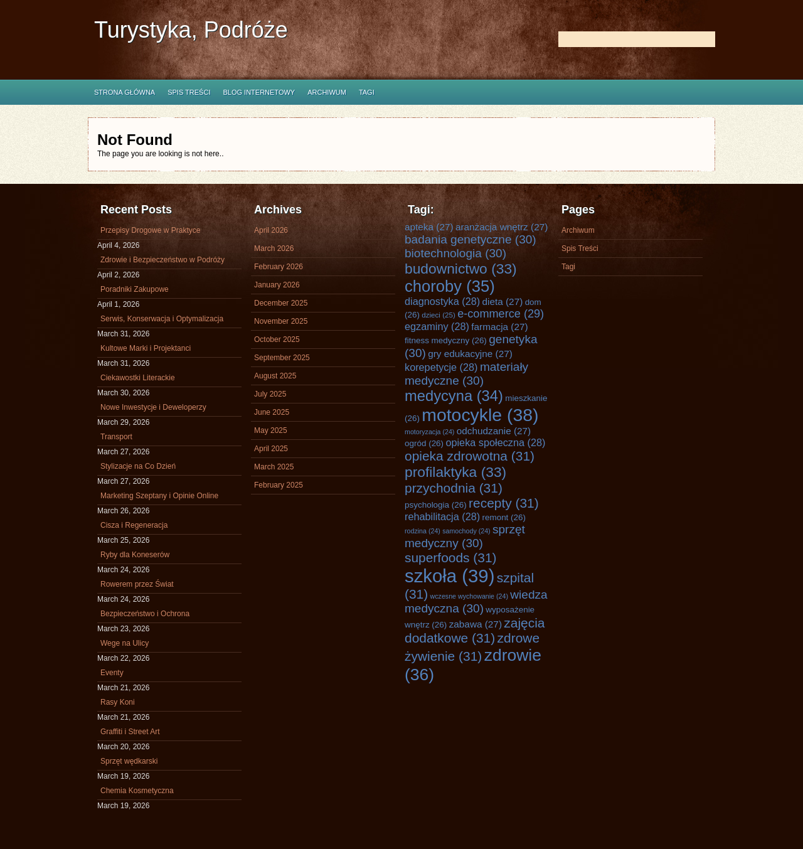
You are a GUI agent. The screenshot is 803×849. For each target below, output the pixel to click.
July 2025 (270, 394)
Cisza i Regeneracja (134, 525)
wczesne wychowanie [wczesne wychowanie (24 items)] (469, 596)
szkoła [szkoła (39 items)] (449, 575)
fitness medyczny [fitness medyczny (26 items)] (446, 340)
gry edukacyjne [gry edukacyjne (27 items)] (470, 353)
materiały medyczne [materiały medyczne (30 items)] (466, 373)
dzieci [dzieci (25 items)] (438, 315)
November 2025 (280, 321)
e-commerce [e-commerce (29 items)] (500, 313)
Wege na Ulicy (124, 643)
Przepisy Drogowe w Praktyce (150, 230)
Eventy (112, 672)
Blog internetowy (259, 92)
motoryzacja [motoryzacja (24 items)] (429, 431)
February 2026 (278, 266)
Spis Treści (189, 92)
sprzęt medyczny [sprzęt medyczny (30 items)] (465, 536)
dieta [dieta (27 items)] (502, 301)
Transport (116, 436)
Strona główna (124, 92)
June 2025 (271, 412)
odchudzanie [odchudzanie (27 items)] (494, 430)
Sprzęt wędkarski (128, 761)
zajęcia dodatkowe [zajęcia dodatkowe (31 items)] (475, 630)
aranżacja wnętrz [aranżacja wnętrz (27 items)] (501, 227)
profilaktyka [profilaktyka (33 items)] (455, 472)
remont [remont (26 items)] (504, 517)
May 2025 (270, 430)
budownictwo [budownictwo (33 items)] (461, 268)
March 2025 (274, 466)
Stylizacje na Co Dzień (138, 466)
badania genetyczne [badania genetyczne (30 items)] (470, 239)
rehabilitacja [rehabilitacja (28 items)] (442, 516)
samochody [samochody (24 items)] (466, 531)
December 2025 (280, 303)
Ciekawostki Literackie (137, 377)
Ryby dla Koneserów (134, 554)
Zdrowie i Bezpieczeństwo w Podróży (162, 259)
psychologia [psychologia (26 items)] (436, 505)
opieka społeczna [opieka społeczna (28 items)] (495, 442)
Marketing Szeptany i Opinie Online (159, 495)
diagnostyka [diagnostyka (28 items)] (442, 301)
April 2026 (271, 230)
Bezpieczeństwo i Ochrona (144, 613)
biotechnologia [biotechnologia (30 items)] (455, 253)
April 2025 (271, 448)
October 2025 (277, 339)
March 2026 (274, 248)
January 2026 (277, 284)
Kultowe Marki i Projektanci (145, 348)
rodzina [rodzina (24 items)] (422, 531)
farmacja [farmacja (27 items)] (499, 326)
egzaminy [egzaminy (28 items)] (437, 326)
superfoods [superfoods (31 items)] (451, 557)
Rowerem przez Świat (137, 584)
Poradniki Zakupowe (134, 289)
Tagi (367, 92)
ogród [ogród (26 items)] (424, 443)
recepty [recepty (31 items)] (504, 503)
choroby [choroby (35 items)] (450, 286)
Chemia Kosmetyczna (137, 790)
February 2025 (278, 485)
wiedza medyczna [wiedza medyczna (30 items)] (476, 601)
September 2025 (282, 357)
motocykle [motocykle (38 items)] (480, 415)
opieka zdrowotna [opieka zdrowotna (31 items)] (469, 456)
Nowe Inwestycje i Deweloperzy (153, 407)
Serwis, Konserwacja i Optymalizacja (161, 318)
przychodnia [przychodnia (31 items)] (454, 488)
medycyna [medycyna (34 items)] (454, 396)
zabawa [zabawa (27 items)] (475, 624)
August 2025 (275, 375)
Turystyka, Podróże (191, 30)
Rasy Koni (117, 702)
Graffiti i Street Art (129, 731)
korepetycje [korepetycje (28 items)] (441, 367)
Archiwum (326, 92)
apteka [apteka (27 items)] (429, 227)
